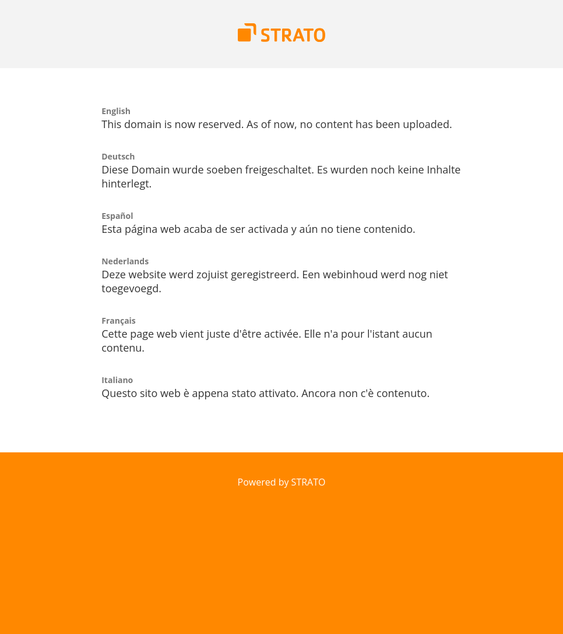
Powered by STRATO (282, 482)
